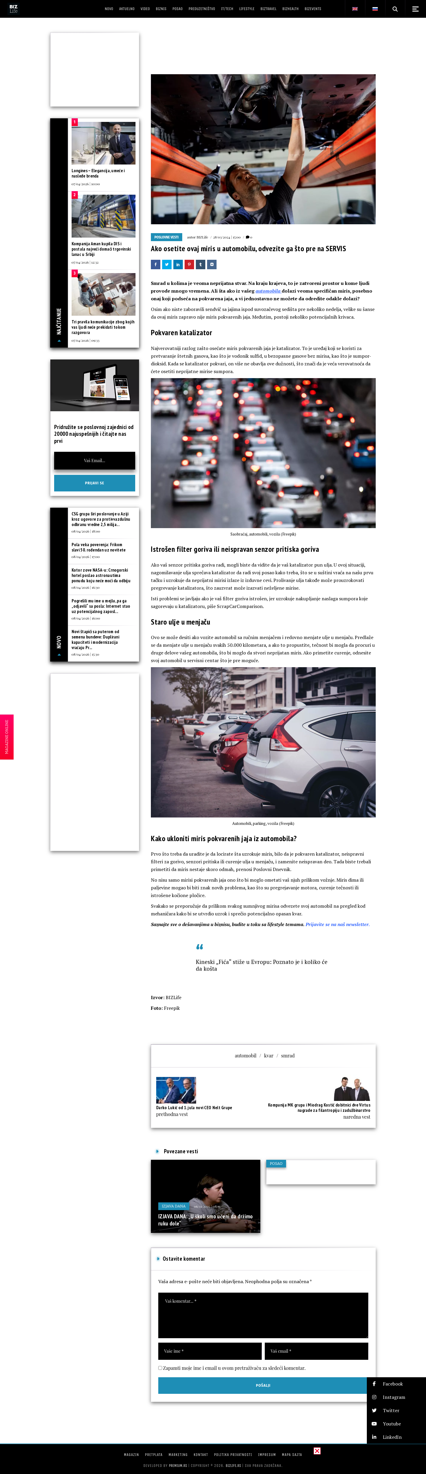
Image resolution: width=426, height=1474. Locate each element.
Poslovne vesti (166, 237)
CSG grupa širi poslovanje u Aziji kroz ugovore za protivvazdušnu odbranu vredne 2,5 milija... (101, 519)
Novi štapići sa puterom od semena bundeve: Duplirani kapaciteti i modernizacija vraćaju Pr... (96, 639)
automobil (245, 1055)
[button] (396, 1384)
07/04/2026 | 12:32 (85, 262)
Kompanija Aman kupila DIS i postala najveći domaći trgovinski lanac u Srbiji (101, 249)
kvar (269, 1055)
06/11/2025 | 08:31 (207, 1206)
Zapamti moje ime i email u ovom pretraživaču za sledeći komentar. (234, 1368)
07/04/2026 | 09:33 (85, 340)
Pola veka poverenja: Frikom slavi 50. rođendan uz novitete (99, 547)
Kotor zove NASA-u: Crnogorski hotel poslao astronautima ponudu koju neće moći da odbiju (101, 575)
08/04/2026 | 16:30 (86, 587)
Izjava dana (174, 1206)
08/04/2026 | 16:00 (86, 618)
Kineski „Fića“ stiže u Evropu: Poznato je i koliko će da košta (261, 965)
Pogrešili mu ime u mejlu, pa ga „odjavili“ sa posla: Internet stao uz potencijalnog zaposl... (101, 606)
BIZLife (202, 237)
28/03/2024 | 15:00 (227, 237)
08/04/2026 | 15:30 (85, 654)
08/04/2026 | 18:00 (86, 531)
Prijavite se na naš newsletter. (338, 924)
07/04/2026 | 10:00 (86, 183)
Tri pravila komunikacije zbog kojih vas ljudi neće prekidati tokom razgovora (103, 327)
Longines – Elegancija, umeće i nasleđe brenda (98, 173)
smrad (288, 1055)
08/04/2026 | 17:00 (86, 556)
